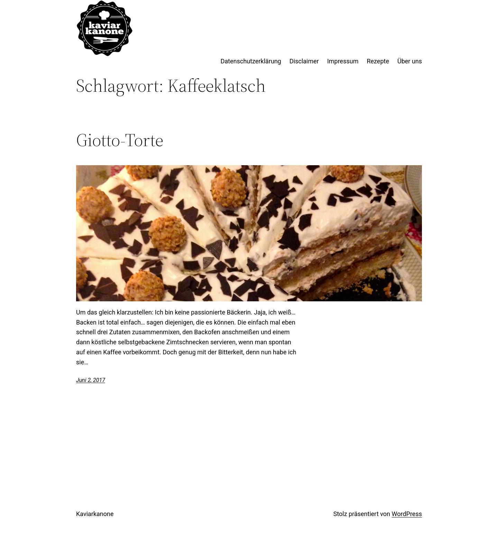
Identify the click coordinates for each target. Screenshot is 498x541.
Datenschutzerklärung (251, 61)
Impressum (343, 61)
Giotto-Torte (119, 140)
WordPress (407, 513)
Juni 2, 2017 (90, 380)
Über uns (409, 61)
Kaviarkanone (95, 513)
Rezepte (378, 61)
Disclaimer (304, 61)
